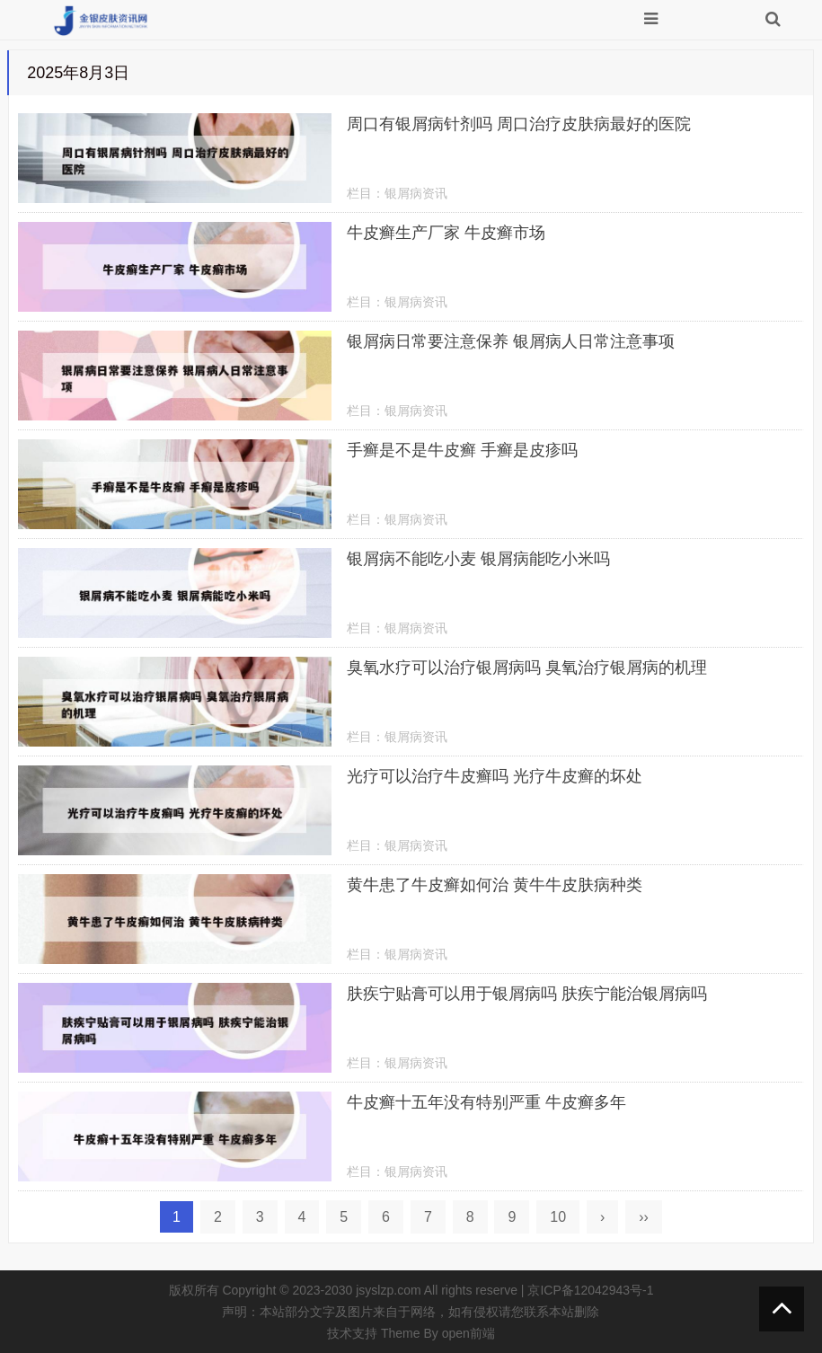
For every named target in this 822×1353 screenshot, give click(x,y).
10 (558, 1217)
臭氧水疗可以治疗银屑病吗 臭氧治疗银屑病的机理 (527, 667)
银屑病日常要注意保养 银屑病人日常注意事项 (511, 341)
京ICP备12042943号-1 (590, 1290)
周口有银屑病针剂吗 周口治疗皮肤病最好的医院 (519, 124)
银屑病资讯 (415, 193)
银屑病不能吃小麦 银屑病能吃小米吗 (478, 559)
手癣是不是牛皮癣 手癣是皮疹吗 (462, 450)
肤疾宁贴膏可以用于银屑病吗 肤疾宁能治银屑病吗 (527, 994)
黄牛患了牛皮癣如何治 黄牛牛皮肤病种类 (494, 885)
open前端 (468, 1333)
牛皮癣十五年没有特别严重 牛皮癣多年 (486, 1102)
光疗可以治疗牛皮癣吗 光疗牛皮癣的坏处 (494, 776)
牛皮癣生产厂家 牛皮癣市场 (446, 233)
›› (644, 1217)
